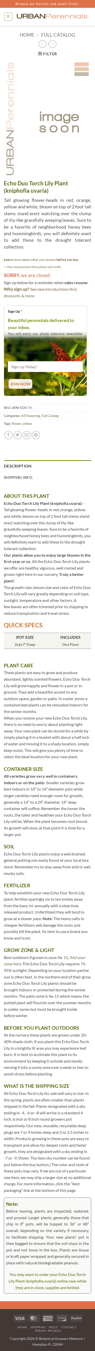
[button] (8, 17)
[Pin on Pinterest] (36, 435)
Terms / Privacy (48, 1331)
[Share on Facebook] (8, 435)
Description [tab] (18, 465)
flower (16, 424)
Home (27, 35)
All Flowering (30, 416)
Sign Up (15, 311)
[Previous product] (52, 44)
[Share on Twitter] (17, 435)
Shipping (38, 1327)
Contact (68, 1327)
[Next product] (42, 44)
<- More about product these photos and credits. (33, 266)
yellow (27, 424)
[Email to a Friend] (27, 435)
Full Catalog (58, 35)
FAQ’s (53, 1327)
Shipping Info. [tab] (18, 477)
